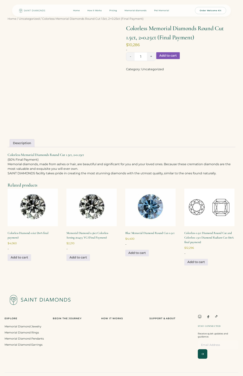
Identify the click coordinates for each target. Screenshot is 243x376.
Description (22, 143)
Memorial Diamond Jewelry (23, 326)
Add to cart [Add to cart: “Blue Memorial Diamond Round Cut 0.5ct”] (137, 253)
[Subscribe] (202, 354)
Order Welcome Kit (210, 10)
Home (76, 10)
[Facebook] (208, 316)
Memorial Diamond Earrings (24, 344)
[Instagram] (200, 316)
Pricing (113, 10)
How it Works (94, 10)
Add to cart (168, 55)
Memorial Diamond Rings (22, 332)
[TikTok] (216, 316)
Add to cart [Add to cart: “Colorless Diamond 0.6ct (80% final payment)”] (19, 257)
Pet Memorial (161, 10)
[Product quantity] (141, 56)
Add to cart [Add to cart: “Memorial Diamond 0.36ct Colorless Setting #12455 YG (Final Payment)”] (78, 257)
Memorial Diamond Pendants (24, 338)
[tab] (22, 143)
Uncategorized (29, 19)
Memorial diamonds (136, 10)
